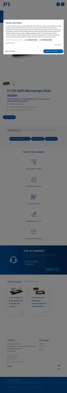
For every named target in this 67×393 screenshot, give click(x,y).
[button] (53, 51)
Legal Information (10, 43)
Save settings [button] (10, 51)
